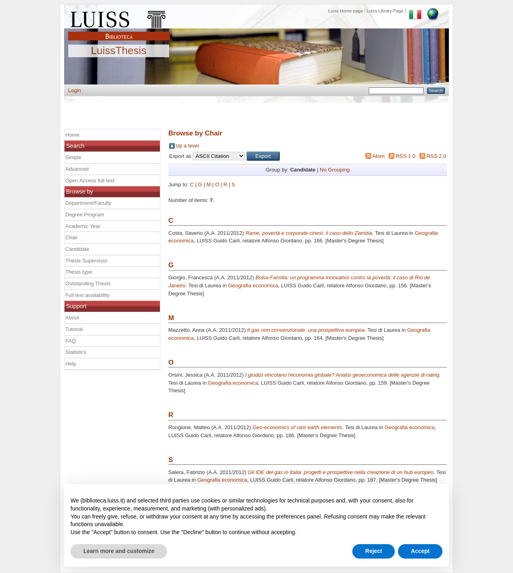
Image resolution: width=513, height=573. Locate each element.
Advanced (77, 169)
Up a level (187, 146)
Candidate (77, 249)
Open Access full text (89, 181)
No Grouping (334, 170)
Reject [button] (373, 551)
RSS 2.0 (436, 156)
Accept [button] (420, 551)
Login (74, 90)
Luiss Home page (345, 10)
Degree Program (84, 215)
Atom (378, 156)
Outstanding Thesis (88, 283)
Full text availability (87, 295)
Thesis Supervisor (86, 261)
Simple (73, 157)
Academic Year (82, 226)
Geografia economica (253, 285)
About (72, 318)
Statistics (75, 352)
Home (72, 135)
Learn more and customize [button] (118, 551)
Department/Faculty (88, 203)
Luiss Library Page (385, 10)
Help (70, 364)
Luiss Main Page (119, 17)
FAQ (70, 341)
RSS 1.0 (405, 156)
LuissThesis (119, 51)
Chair (71, 237)
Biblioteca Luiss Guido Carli (119, 31)
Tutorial (74, 329)
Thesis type (78, 272)
